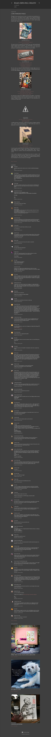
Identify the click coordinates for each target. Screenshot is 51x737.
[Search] (39, 3)
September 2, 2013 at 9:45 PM (18, 588)
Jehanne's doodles (17, 540)
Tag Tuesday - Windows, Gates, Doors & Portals (25, 119)
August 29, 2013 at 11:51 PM (18, 188)
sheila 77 (15, 232)
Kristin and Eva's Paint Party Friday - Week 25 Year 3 (25, 93)
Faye (15, 346)
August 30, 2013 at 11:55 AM (18, 335)
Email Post (15, 161)
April (15, 567)
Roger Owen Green (17, 526)
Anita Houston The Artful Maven (19, 561)
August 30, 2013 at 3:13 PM (18, 386)
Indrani (15, 479)
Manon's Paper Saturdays (25, 43)
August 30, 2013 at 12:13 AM (18, 199)
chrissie (15, 225)
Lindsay (15, 506)
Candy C (15, 370)
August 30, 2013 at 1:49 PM (18, 361)
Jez (14, 484)
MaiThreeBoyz (16, 584)
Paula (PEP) (16, 304)
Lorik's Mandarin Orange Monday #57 (25, 94)
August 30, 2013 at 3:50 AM (18, 257)
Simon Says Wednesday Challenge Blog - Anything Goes (25, 91)
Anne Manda (16, 332)
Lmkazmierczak (17, 382)
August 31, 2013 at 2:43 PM (18, 510)
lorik (15, 608)
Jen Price (15, 473)
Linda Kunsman (17, 317)
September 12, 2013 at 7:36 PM (18, 618)
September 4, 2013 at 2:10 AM (18, 612)
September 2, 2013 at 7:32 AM (18, 581)
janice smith (16, 553)
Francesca (16, 499)
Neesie (15, 207)
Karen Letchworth (17, 449)
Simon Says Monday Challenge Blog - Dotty (25, 64)
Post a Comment (14, 620)
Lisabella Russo (16, 601)
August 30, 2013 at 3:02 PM (18, 367)
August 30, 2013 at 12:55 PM (18, 350)
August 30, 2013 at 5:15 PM (18, 399)
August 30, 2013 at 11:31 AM (18, 329)
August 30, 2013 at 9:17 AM (18, 301)
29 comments (16, 691)
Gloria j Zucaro (16, 575)
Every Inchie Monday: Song (25, 41)
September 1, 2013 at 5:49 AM (18, 543)
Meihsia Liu (16, 513)
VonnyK (15, 173)
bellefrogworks (16, 282)
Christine (15, 417)
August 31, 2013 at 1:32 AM (18, 470)
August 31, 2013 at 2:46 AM (18, 482)
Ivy (14, 298)
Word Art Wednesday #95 (25, 121)
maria (15, 492)
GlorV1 (15, 183)
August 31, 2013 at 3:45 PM (18, 517)
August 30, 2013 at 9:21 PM (18, 446)
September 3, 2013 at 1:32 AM (18, 598)
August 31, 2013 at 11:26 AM (18, 489)
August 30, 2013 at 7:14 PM (18, 420)
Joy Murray (16, 402)
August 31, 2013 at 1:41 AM (18, 476)
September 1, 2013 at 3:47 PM (18, 558)
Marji (15, 166)
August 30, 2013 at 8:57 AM (18, 295)
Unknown (15, 324)
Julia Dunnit (16, 217)
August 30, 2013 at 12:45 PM (18, 343)
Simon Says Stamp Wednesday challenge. (30, 594)
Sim (14, 260)
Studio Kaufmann (17, 394)
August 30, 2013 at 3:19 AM (18, 243)
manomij (15, 410)
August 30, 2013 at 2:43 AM (18, 222)
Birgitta (15, 534)
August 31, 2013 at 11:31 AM (18, 497)
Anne (15, 274)
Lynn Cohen (16, 460)
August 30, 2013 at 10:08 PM (18, 457)
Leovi (15, 520)
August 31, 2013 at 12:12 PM (18, 503)
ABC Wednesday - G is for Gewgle (25, 65)
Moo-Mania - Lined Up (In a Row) (25, 63)
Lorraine (15, 246)
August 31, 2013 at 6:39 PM (18, 523)
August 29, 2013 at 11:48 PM (18, 180)
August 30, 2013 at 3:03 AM (18, 237)
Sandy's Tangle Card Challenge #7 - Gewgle (25, 62)
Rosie (15, 291)
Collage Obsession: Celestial (25, 120)
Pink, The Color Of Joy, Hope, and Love (23, 655)
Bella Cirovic (16, 615)
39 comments (16, 656)
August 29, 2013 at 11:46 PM (18, 170)
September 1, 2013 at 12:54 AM (18, 537)
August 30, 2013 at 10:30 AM (18, 314)
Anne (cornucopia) (17, 389)
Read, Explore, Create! (25, 3)
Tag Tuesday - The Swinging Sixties (26, 90)
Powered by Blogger (25, 732)
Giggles (15, 251)
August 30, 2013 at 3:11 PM (18, 379)
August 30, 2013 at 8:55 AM (18, 288)
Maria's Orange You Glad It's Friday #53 (25, 92)
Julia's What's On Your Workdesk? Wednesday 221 (25, 42)
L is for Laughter (16, 724)
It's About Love (16, 689)
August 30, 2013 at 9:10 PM (18, 439)
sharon (15, 240)
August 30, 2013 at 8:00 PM (18, 433)
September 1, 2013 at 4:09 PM (18, 572)
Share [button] (12, 161)
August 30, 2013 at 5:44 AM (18, 271)
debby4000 (16, 591)
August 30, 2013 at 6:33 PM (18, 414)
